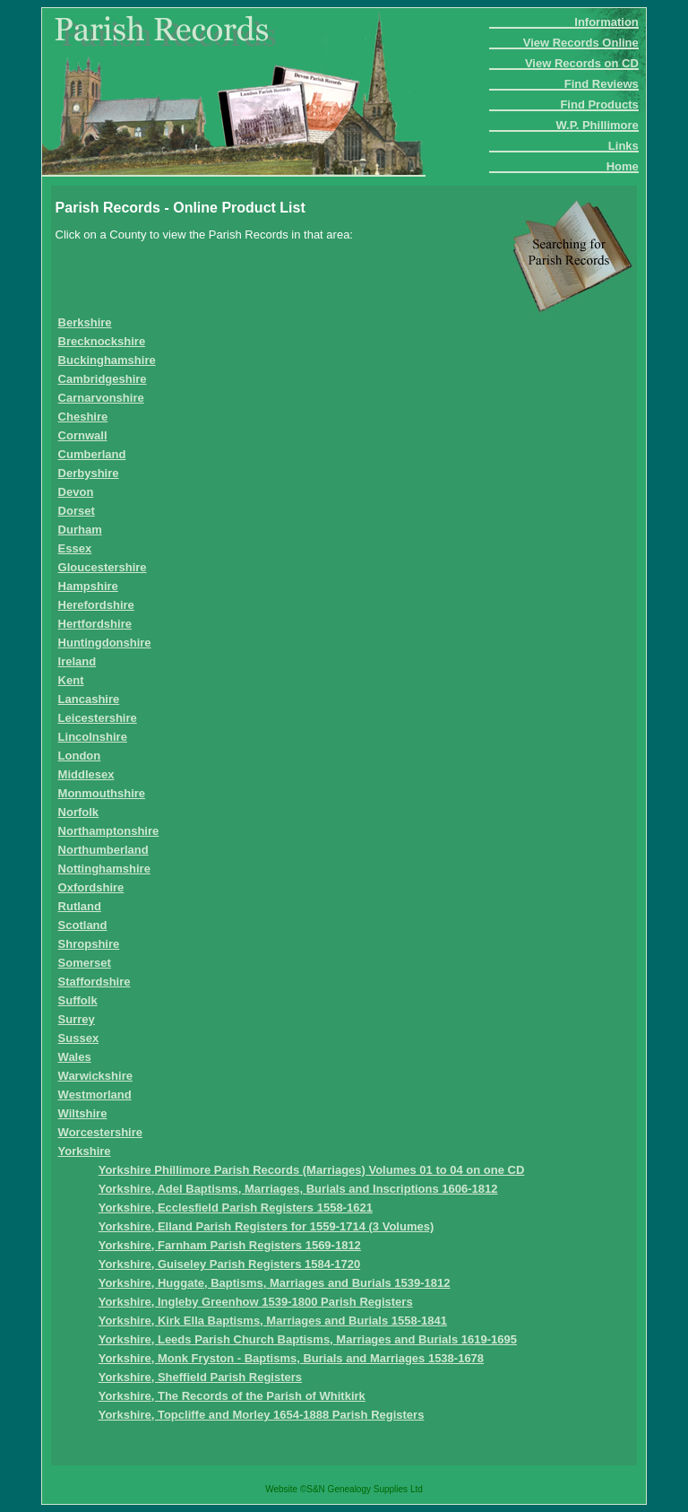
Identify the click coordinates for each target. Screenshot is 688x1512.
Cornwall (83, 435)
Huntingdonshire (104, 642)
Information (606, 22)
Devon (76, 492)
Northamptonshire (108, 831)
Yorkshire (84, 1151)
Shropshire (89, 944)
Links (623, 145)
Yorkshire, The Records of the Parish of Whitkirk (232, 1396)
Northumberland (103, 849)
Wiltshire (83, 1113)
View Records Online (581, 42)
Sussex (78, 1038)
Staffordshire (94, 981)
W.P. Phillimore (597, 125)
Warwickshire (95, 1075)
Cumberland (92, 454)
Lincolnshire (92, 736)
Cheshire (83, 416)
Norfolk (78, 812)
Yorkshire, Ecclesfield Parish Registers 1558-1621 (236, 1207)
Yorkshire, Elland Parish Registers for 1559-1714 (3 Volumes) (266, 1226)
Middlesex (86, 774)
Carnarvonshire (101, 397)
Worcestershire (100, 1132)
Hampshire (88, 586)
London (79, 755)
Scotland (83, 925)
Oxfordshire (91, 887)
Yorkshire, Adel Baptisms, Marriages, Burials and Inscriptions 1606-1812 (298, 1188)
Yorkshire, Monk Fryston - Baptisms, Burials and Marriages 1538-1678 (291, 1358)
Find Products (599, 104)
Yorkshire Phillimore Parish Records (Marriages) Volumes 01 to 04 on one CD (312, 1170)
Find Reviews (601, 84)
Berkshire (85, 322)
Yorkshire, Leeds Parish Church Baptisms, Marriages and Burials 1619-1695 (308, 1339)
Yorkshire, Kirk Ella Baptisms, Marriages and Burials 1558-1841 (273, 1320)
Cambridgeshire (102, 379)
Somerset (84, 962)
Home (622, 166)
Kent (71, 680)
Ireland (77, 661)
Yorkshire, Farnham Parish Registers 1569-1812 (230, 1245)
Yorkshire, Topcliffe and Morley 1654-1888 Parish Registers (262, 1414)
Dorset (76, 510)
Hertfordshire (95, 623)
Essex (75, 548)
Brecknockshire (102, 341)
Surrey (76, 1019)
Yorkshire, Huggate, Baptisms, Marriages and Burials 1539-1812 (275, 1283)
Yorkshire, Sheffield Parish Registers (200, 1377)
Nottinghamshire (104, 868)
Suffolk (78, 1000)
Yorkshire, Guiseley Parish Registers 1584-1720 (229, 1264)
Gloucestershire (102, 567)
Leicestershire (97, 718)
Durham (80, 529)
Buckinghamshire (107, 360)
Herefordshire (96, 605)
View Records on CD (582, 63)
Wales (74, 1057)
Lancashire (89, 699)
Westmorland (95, 1094)
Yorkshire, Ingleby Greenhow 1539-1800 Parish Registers (256, 1301)
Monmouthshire (102, 793)
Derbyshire (88, 473)
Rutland (79, 906)
